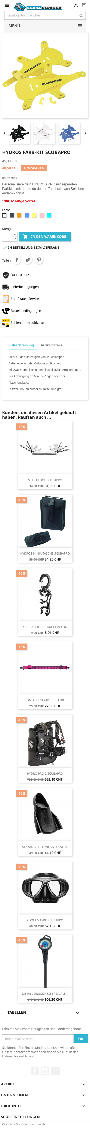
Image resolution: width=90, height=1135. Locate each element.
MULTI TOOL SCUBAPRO (45, 480)
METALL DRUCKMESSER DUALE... (45, 993)
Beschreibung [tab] (23, 345)
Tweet (28, 260)
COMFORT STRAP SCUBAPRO (45, 700)
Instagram (45, 1071)
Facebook (35, 1071)
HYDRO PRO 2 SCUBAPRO (45, 773)
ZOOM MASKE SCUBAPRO (45, 920)
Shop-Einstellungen (20, 1116)
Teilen (16, 260)
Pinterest (39, 260)
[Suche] (45, 15)
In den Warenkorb (44, 237)
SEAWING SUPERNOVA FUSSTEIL (45, 847)
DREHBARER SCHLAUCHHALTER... (45, 627)
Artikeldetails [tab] (51, 345)
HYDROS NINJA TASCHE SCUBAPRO (45, 553)
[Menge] (7, 236)
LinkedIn (55, 1071)
